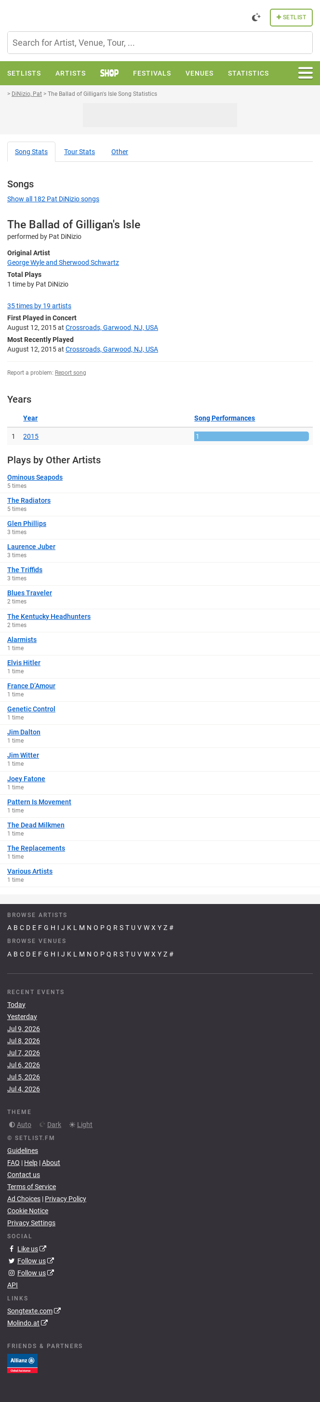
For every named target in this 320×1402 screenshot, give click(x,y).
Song (31, 152)
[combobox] (160, 42)
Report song (70, 372)
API (12, 1285)
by (39, 306)
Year (30, 418)
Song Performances (224, 418)
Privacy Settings (31, 1223)
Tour (79, 152)
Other (119, 152)
